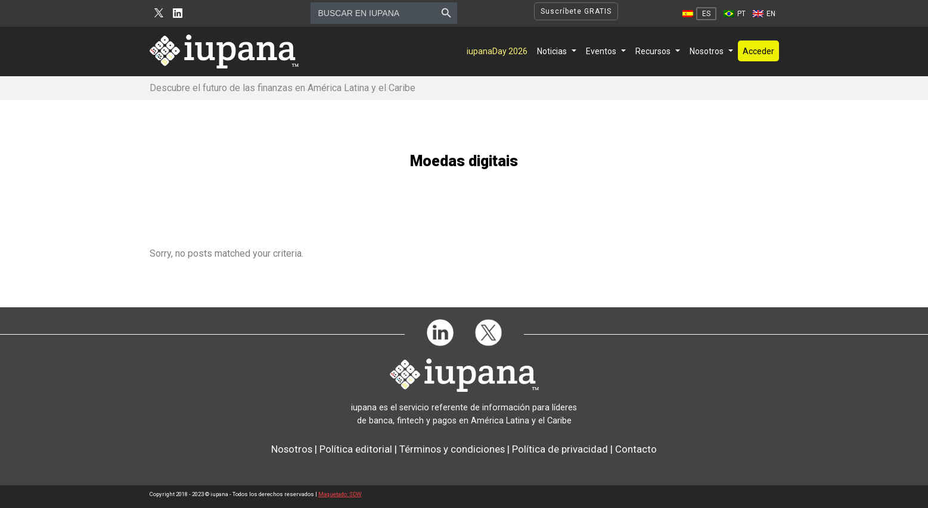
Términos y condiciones (452, 449)
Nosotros (707, 51)
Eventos (601, 51)
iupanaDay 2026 (497, 51)
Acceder (758, 51)
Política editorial (355, 449)
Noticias (552, 51)
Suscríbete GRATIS (576, 11)
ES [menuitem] (706, 14)
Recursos (653, 51)
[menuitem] (699, 14)
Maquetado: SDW (340, 494)
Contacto (636, 449)
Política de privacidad (560, 449)
